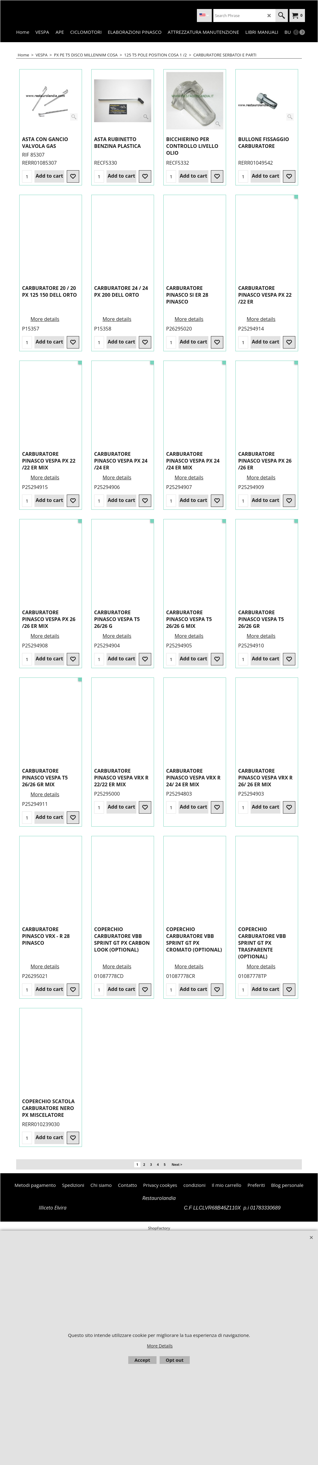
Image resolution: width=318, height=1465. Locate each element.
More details (261, 320)
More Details (160, 1346)
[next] (302, 32)
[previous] (296, 32)
